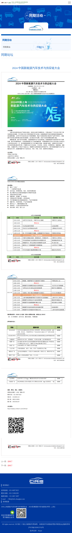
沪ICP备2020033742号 (36, 527)
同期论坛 (40, 47)
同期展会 (6, 47)
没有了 (10, 461)
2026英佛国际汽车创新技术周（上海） (42, 507)
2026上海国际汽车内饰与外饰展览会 (14, 507)
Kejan (40, 531)
